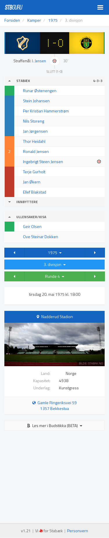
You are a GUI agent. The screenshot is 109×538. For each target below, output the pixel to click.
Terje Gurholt (34, 172)
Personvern (77, 531)
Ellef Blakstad (34, 192)
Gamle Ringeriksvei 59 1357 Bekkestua (54, 405)
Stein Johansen (36, 101)
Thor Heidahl (34, 141)
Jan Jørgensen (35, 131)
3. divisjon (55, 264)
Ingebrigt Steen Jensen (43, 161)
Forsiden (12, 20)
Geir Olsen (32, 226)
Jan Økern (31, 182)
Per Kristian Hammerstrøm (46, 111)
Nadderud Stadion (57, 316)
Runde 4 (54, 276)
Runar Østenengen (39, 90)
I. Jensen (39, 61)
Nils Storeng (33, 121)
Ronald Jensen (36, 151)
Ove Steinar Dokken (40, 237)
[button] (14, 253)
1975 (55, 252)
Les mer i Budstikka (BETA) (54, 425)
